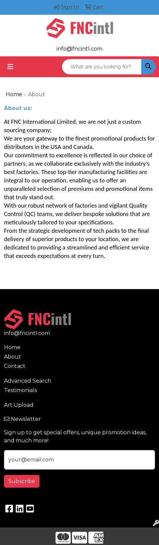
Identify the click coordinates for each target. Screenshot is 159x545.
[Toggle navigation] (10, 66)
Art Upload (18, 405)
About (12, 356)
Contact (14, 366)
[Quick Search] (102, 66)
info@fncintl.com (79, 49)
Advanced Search (27, 381)
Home (14, 94)
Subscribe (21, 481)
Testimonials (20, 390)
